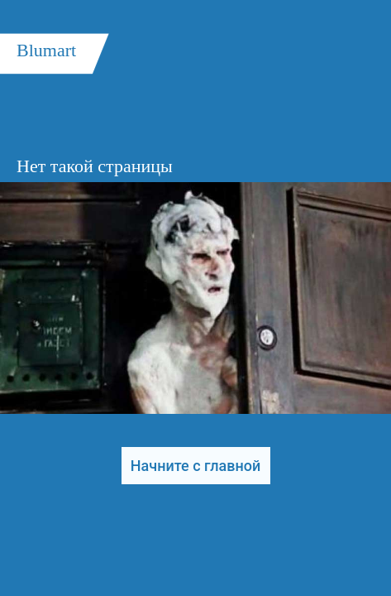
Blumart (46, 50)
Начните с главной (195, 465)
